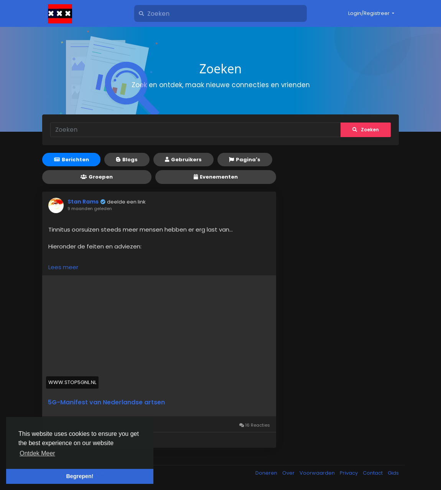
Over (289, 473)
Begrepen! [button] (79, 476)
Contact (373, 473)
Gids (393, 473)
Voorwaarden (317, 473)
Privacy (349, 473)
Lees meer (63, 267)
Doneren (266, 473)
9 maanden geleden (89, 208)
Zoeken (365, 129)
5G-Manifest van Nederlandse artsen (106, 402)
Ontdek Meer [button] (37, 453)
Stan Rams (83, 201)
